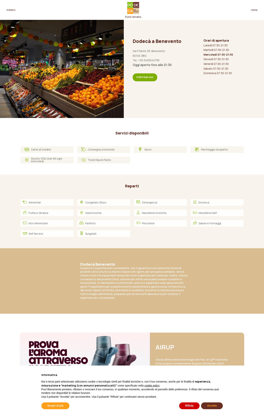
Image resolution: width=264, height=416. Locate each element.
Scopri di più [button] (55, 405)
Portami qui (144, 77)
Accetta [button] (212, 405)
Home (254, 10)
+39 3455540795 (148, 60)
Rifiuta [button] (189, 405)
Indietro (11, 10)
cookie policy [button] (151, 385)
